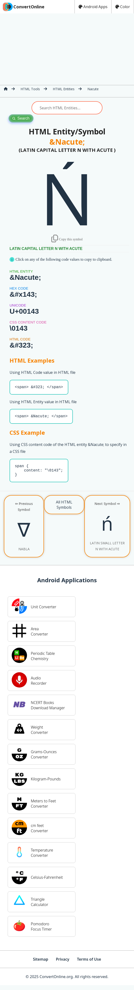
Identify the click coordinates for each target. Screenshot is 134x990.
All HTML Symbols (64, 509)
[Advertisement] (67, 49)
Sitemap (40, 964)
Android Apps (93, 6)
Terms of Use (89, 964)
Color (122, 6)
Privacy (62, 964)
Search (21, 118)
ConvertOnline (23, 7)
